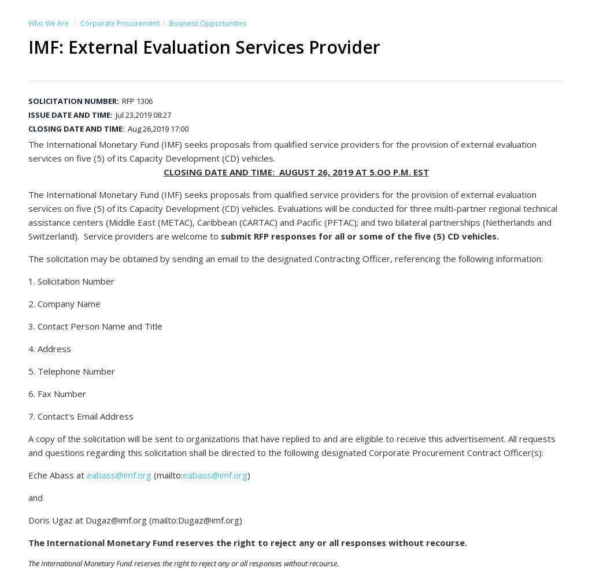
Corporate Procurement (120, 23)
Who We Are (48, 23)
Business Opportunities (207, 23)
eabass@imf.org (119, 475)
